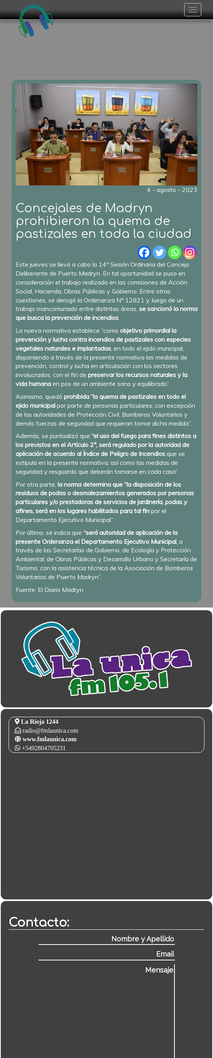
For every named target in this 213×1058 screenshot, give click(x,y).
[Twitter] (159, 252)
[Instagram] (190, 252)
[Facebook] (144, 252)
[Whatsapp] (174, 252)
